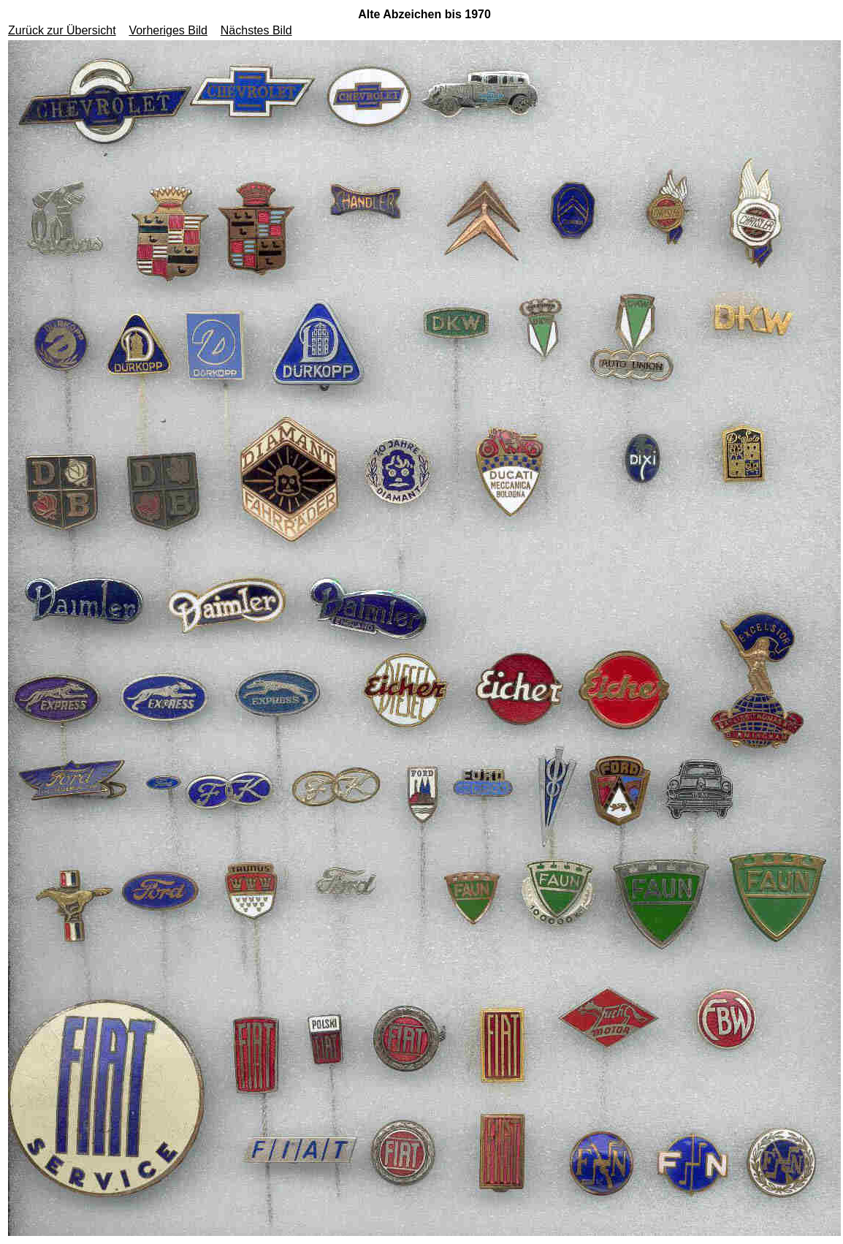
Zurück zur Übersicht (62, 30)
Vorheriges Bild (168, 30)
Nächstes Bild (256, 30)
